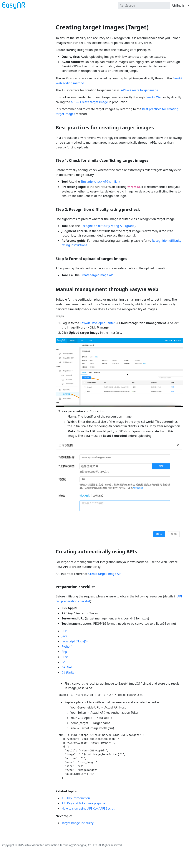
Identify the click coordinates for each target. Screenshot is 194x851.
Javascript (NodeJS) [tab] (74, 641)
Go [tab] (63, 662)
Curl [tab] (64, 631)
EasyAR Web (153, 97)
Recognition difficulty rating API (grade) (108, 226)
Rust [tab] (65, 657)
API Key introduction (76, 798)
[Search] (144, 5)
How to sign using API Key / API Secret (88, 808)
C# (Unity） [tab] (69, 672)
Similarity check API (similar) (100, 182)
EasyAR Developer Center (97, 323)
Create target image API (97, 275)
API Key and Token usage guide (83, 803)
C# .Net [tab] (67, 667)
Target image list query (77, 823)
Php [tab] (64, 652)
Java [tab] (64, 636)
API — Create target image (139, 90)
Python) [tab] (67, 646)
